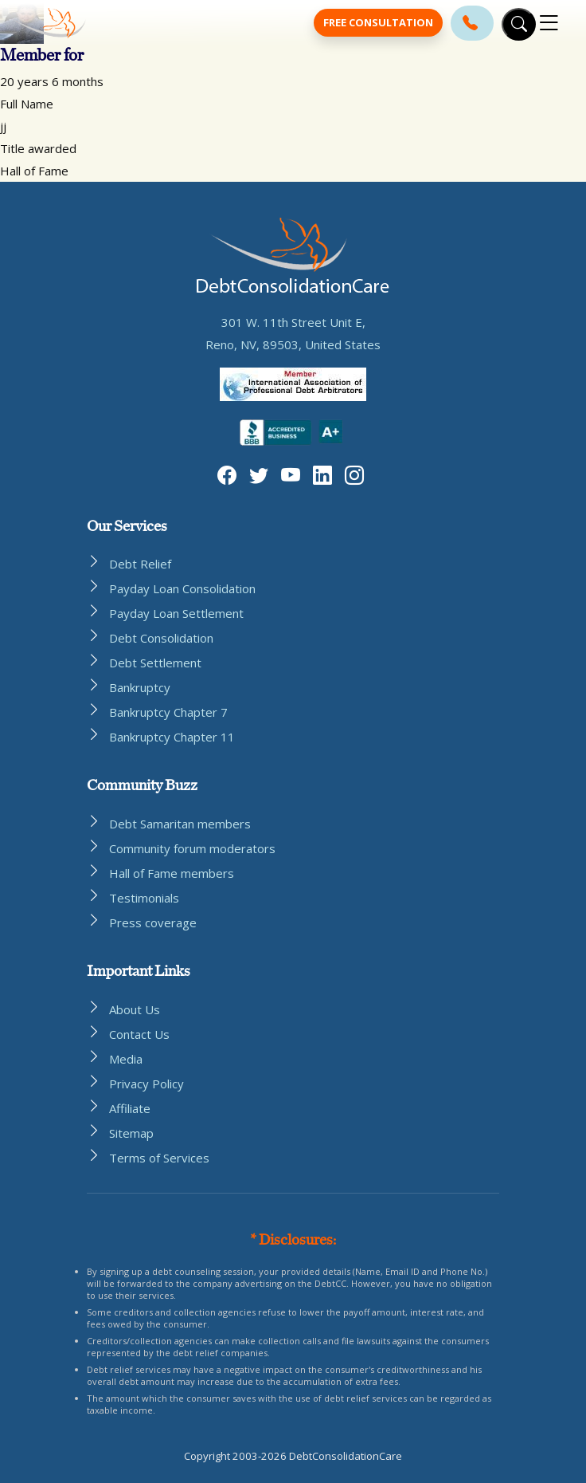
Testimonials (144, 898)
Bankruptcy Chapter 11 (172, 737)
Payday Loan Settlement (176, 613)
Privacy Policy (146, 1084)
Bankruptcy (139, 687)
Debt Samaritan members (180, 824)
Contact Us (139, 1034)
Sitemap (131, 1133)
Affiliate (129, 1108)
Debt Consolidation (161, 638)
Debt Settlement (155, 663)
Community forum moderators (192, 848)
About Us (134, 1009)
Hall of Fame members (171, 873)
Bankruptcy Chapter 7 (168, 712)
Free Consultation (378, 22)
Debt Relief (140, 564)
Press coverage (153, 922)
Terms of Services (159, 1158)
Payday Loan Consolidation (182, 588)
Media (126, 1059)
